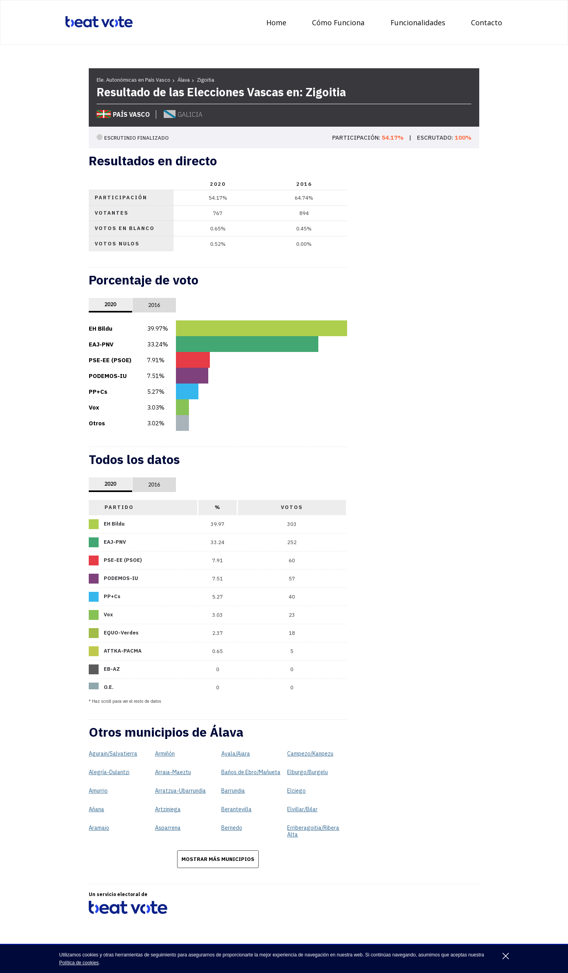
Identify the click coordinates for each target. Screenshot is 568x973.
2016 (154, 305)
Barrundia (233, 790)
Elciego (296, 790)
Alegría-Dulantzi (109, 772)
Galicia (183, 114)
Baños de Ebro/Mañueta (250, 772)
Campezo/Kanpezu (310, 753)
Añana (96, 809)
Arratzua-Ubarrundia (180, 790)
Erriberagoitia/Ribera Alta (313, 831)
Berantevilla (236, 809)
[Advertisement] (420, 371)
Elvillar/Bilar (302, 809)
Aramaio (99, 827)
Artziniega (168, 809)
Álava (184, 79)
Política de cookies (79, 963)
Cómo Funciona (338, 22)
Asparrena (168, 827)
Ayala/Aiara (235, 753)
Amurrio (98, 790)
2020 (110, 304)
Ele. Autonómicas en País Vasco (133, 79)
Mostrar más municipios (217, 859)
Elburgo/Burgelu (307, 772)
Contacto (486, 22)
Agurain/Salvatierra (113, 753)
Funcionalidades (417, 22)
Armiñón (165, 753)
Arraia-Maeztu (173, 772)
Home (276, 22)
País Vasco (123, 114)
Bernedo (231, 827)
